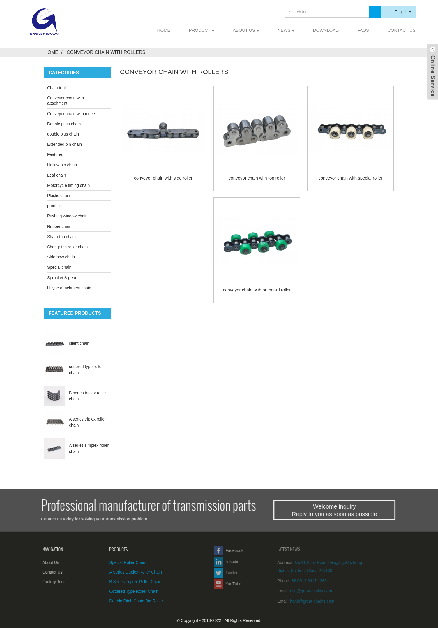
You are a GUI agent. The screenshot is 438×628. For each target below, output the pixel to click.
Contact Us (402, 30)
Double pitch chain (64, 124)
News (286, 30)
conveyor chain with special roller (350, 177)
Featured (55, 154)
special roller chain (112, 562)
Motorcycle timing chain (68, 185)
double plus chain (63, 134)
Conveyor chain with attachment (65, 100)
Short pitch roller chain (67, 246)
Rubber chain (59, 226)
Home (163, 30)
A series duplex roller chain (120, 572)
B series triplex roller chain (120, 581)
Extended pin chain (64, 144)
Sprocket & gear (61, 277)
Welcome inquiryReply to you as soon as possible (345, 510)
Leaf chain (56, 175)
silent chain (79, 343)
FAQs (363, 30)
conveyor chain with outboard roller (257, 289)
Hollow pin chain (62, 165)
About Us (246, 30)
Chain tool (56, 87)
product (201, 30)
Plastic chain (58, 195)
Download (326, 30)
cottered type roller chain (119, 591)
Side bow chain (61, 257)
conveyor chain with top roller (257, 177)
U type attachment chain (69, 288)
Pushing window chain (67, 216)
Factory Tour (44, 581)
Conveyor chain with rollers (106, 52)
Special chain (59, 267)
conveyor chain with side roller (163, 177)
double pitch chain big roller (121, 601)
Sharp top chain (61, 236)
